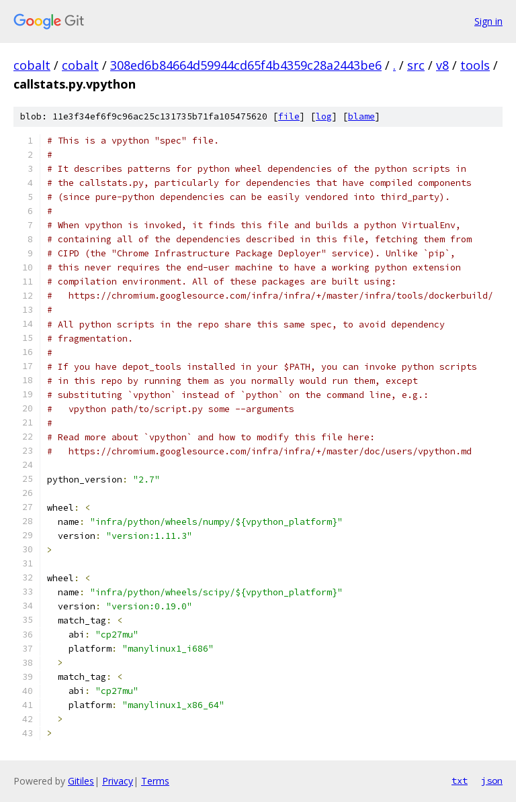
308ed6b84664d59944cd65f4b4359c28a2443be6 (246, 65)
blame (361, 116)
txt (460, 780)
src (416, 65)
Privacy (117, 780)
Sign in (488, 21)
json (492, 780)
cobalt (31, 65)
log (324, 116)
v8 (442, 65)
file (289, 116)
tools (475, 65)
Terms (155, 780)
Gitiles (81, 780)
